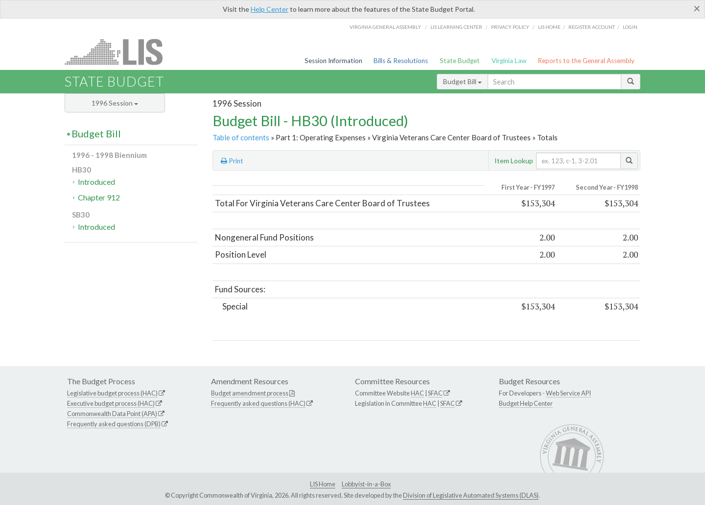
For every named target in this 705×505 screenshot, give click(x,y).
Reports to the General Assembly (586, 61)
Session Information (333, 61)
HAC (417, 393)
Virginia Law (509, 61)
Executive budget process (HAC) (111, 403)
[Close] (697, 8)
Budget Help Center (526, 403)
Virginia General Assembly (385, 27)
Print (232, 161)
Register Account (591, 27)
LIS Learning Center (456, 27)
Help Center (269, 9)
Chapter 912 (99, 197)
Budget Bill (462, 81)
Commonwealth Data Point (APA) (112, 413)
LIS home (549, 27)
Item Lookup (513, 160)
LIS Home (322, 484)
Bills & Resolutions (401, 61)
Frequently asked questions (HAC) (258, 403)
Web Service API (568, 393)
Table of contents (240, 137)
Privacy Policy (510, 27)
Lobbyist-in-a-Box (366, 484)
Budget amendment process (249, 393)
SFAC (435, 393)
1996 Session (115, 103)
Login (630, 27)
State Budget (460, 61)
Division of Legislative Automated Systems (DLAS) (471, 495)
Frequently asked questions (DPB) (114, 424)
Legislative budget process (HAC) (112, 393)
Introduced (96, 181)
